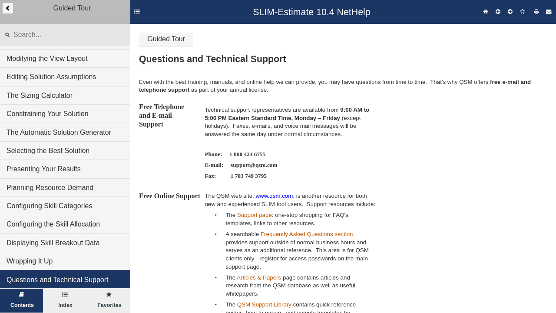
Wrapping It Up (30, 261)
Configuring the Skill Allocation (53, 224)
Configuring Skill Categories (49, 206)
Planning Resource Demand (50, 187)
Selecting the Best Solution (48, 150)
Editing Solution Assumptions (51, 76)
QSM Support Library (264, 304)
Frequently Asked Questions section (307, 234)
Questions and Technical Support (58, 279)
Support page (254, 215)
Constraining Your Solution (48, 113)
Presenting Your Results (44, 169)
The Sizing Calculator (40, 95)
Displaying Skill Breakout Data (53, 242)
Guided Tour (166, 39)
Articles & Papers (259, 277)
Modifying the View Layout (47, 58)
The (231, 215)
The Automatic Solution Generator (59, 132)
